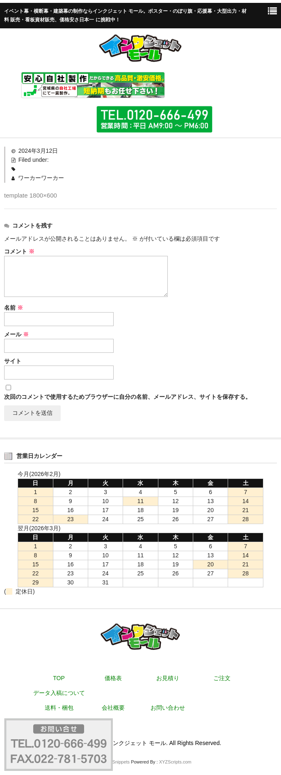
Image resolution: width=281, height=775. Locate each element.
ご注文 (222, 678)
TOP (59, 678)
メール (16, 334)
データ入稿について (59, 693)
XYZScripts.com (175, 761)
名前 (13, 307)
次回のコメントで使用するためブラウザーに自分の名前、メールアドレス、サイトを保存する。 (127, 396)
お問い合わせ (168, 707)
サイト (12, 361)
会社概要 (113, 707)
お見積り (167, 678)
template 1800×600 (30, 195)
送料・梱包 (59, 707)
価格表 (113, 678)
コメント (19, 251)
